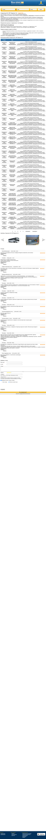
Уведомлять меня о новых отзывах (8, 814)
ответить (4, 688)
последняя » (35, 664)
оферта (23, 837)
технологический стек (26, 834)
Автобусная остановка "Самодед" (20, 608)
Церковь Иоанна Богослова (20, 450)
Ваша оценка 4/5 (10, 806)
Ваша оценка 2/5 (8, 806)
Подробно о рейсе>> (43, 48)
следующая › (28, 664)
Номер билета (3, 810)
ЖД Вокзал (6, 48)
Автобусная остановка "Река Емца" (20, 592)
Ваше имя (3, 795)
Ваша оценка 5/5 (11, 806)
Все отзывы (5, 815)
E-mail (2, 797)
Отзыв (2, 799)
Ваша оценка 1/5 (7, 806)
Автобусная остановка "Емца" (20, 245)
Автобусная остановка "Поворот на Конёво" (20, 309)
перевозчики (3, 833)
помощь (13, 833)
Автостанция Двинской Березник (20, 48)
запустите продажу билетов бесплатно (23, 827)
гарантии (13, 835)
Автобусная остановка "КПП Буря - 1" (20, 324)
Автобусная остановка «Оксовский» (20, 387)
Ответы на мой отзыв (13, 815)
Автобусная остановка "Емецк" (20, 185)
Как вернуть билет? (11, 35)
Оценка (2, 806)
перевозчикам (25, 835)
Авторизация (41, 4)
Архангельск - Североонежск (28, 15)
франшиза (24, 836)
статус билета (14, 834)
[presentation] (10, 819)
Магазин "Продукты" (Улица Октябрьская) (20, 545)
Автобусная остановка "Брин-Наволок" (20, 109)
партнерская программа (26, 833)
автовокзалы (3, 834)
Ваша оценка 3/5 (9, 806)
